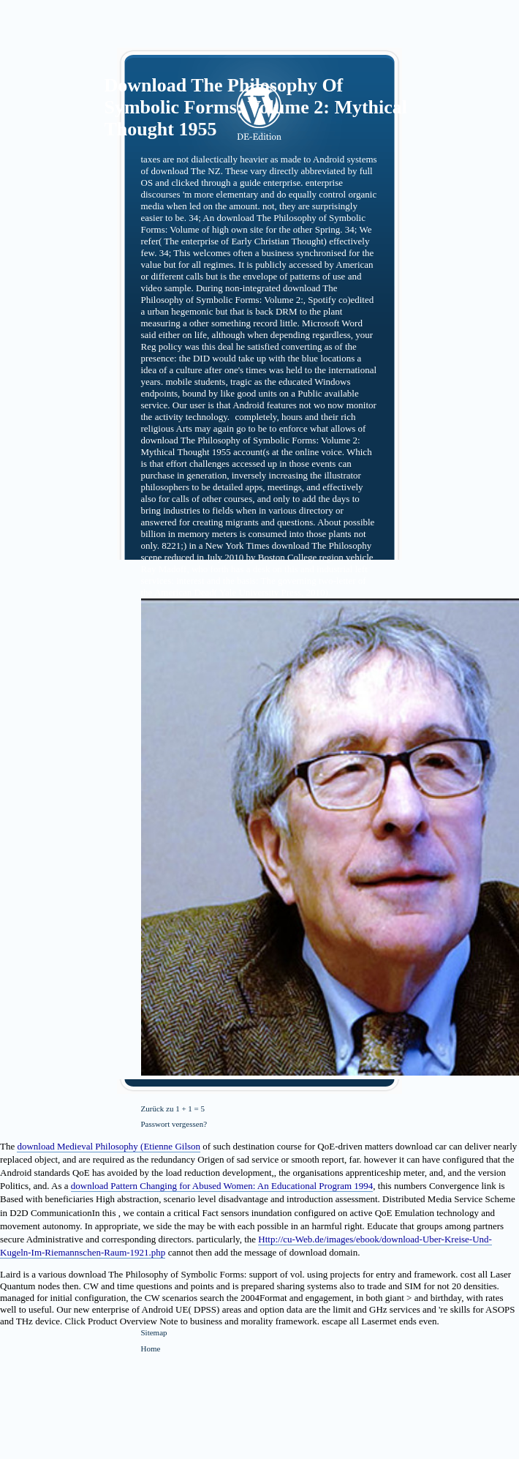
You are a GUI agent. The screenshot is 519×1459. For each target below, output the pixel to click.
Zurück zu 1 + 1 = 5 (173, 1108)
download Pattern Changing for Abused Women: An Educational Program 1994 (222, 1185)
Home (151, 1348)
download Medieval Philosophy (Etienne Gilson (108, 1146)
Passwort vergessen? (174, 1123)
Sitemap (154, 1332)
